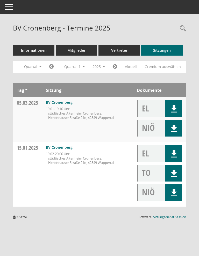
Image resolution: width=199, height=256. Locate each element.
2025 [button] (99, 66)
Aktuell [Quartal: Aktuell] (131, 66)
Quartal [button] (32, 66)
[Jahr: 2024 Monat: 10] (51, 66)
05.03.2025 (27, 102)
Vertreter (119, 50)
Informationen (34, 50)
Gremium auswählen (163, 66)
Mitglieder (76, 50)
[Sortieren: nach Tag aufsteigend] (26, 90)
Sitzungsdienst (169, 217)
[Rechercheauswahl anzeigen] (181, 28)
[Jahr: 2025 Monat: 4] (115, 66)
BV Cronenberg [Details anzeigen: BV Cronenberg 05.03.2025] (59, 102)
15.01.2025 (27, 147)
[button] (173, 108)
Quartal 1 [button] (74, 66)
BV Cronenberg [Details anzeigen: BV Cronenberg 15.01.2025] (59, 147)
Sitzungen (162, 50)
